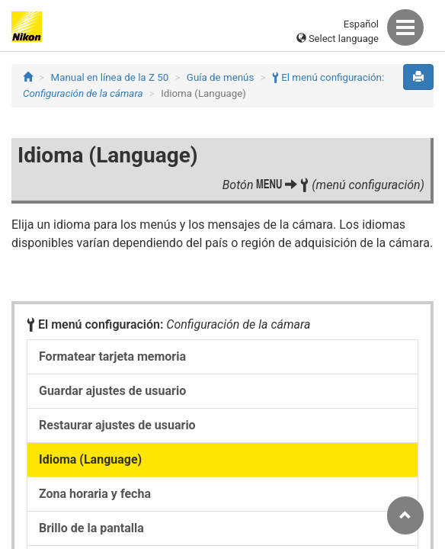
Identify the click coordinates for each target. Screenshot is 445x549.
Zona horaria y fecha (95, 493)
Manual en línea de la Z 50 (110, 77)
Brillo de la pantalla (91, 528)
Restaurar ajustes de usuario (117, 425)
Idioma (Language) (90, 459)
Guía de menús (221, 77)
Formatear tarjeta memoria (112, 356)
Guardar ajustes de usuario (112, 391)
